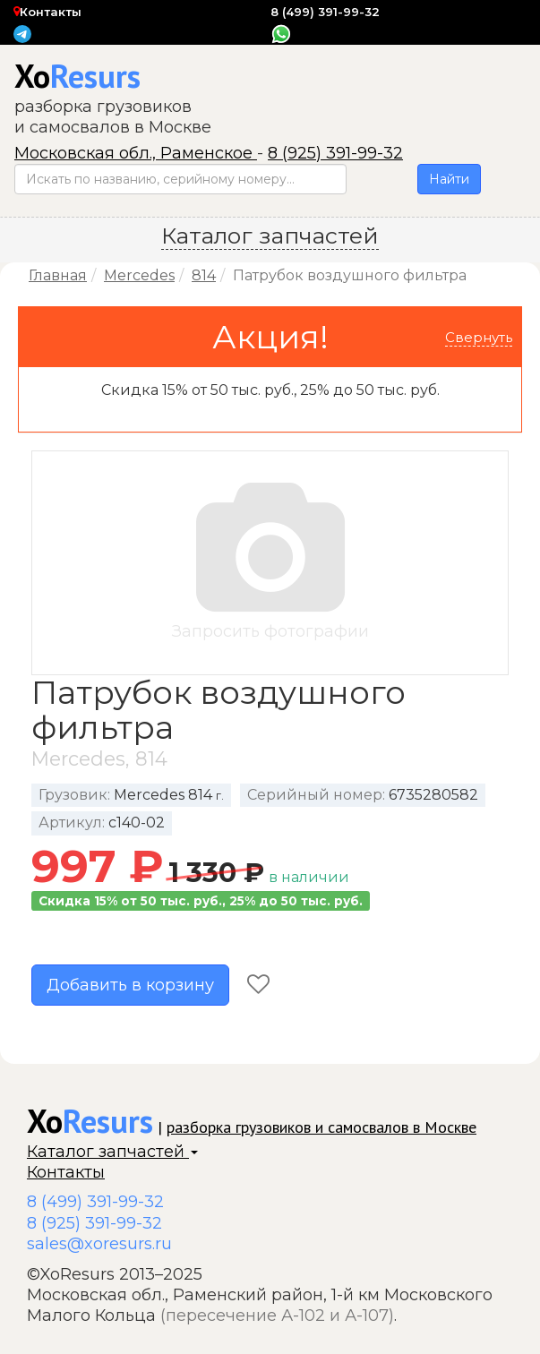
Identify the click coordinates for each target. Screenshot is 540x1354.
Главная (58, 275)
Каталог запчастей (112, 1151)
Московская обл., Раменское (135, 153)
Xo (77, 76)
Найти (449, 179)
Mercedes (139, 275)
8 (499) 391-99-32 (325, 11)
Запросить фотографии (270, 562)
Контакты (47, 11)
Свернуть (478, 337)
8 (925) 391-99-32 (335, 153)
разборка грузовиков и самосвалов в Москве (321, 1127)
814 (204, 275)
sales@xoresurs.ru (99, 1244)
